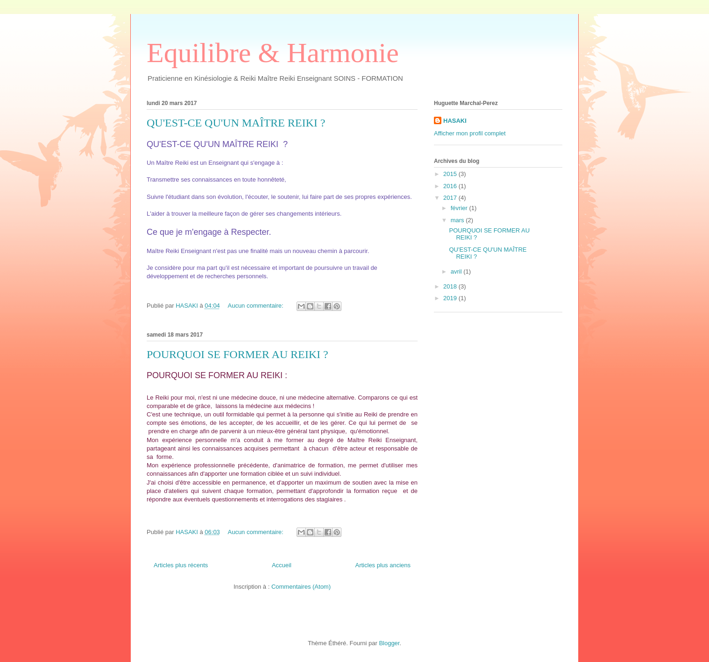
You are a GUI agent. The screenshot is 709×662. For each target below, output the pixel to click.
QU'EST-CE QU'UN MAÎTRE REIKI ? (236, 123)
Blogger (389, 643)
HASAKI (455, 120)
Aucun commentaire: (256, 305)
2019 (451, 298)
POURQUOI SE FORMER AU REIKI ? (237, 354)
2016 (451, 186)
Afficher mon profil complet (470, 133)
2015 (451, 173)
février (460, 207)
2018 (451, 286)
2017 (451, 197)
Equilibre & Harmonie (273, 52)
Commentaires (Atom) (301, 586)
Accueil (281, 565)
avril (457, 271)
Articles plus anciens (383, 565)
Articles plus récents (181, 565)
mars (458, 220)
